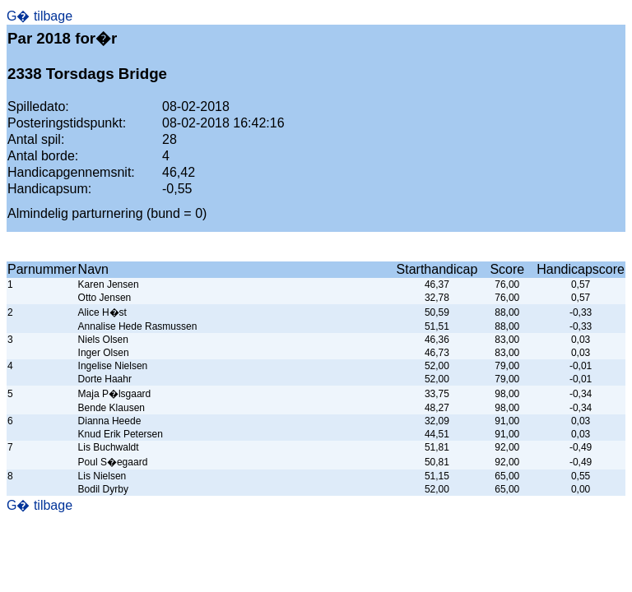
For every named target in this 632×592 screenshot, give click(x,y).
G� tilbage (39, 16)
